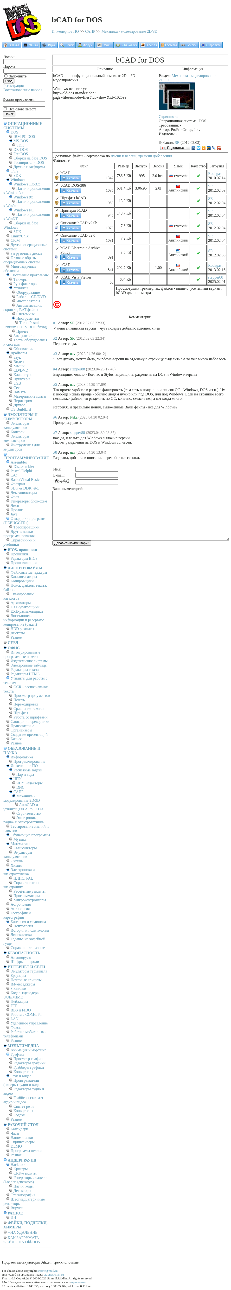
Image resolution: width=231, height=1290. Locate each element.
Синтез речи (23, 1106)
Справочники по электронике (21, 885)
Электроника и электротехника (19, 872)
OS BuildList (21, 409)
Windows (18, 180)
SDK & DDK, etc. (25, 488)
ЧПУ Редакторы (29, 783)
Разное (16, 637)
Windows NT (23, 210)
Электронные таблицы (29, 665)
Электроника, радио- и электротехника (23, 820)
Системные (25, 314)
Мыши (19, 366)
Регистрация (13, 85)
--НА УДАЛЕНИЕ (22, 1232)
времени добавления (155, 156)
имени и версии (123, 156)
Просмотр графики (29, 1059)
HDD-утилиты (22, 629)
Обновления (23, 349)
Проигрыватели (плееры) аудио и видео (22, 1082)
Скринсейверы (23, 1142)
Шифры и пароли (25, 962)
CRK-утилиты (25, 1173)
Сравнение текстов (28, 708)
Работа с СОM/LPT (26, 1014)
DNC (20, 787)
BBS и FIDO (21, 1010)
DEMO (16, 1146)
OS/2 (15, 171)
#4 (55, 369)
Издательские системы (29, 661)
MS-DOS (20, 141)
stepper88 (215, 277)
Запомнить (15, 76)
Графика (17, 1054)
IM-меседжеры (23, 984)
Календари (19, 1129)
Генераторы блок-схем (29, 501)
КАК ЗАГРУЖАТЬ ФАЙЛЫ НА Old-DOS (21, 1240)
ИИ (13, 1217)
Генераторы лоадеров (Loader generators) (25, 1180)
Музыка (19, 839)
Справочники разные (28, 948)
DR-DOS (20, 149)
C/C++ (16, 475)
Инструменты (27, 318)
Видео (18, 362)
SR (177, 142)
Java (14, 514)
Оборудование (28, 292)
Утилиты (20, 288)
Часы (15, 1133)
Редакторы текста (25, 669)
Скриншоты (168, 116)
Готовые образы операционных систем (21, 260)
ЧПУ (17, 779)
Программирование (29, 761)
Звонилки (18, 988)
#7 (55, 433)
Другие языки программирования (19, 533)
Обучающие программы (30, 835)
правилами (78, 1282)
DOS (14, 132)
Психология (23, 926)
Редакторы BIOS (24, 558)
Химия (16, 865)
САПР (90, 31)
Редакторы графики (29, 1063)
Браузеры (18, 975)
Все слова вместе (20, 109)
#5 (55, 384)
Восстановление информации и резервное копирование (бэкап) (24, 620)
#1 (55, 323)
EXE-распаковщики (27, 611)
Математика (20, 844)
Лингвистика (21, 935)
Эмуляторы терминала (29, 971)
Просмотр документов (31, 695)
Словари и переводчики (30, 721)
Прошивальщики (24, 563)
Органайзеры (21, 730)
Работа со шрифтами (30, 717)
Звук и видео (21, 1076)
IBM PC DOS (24, 136)
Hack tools (19, 1165)
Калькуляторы (25, 848)
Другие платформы (29, 167)
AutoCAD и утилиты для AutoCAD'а (23, 807)
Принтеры (21, 379)
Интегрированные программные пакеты (21, 654)
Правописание (22, 726)
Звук (17, 357)
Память (19, 392)
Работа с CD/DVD (31, 297)
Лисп (15, 505)
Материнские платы (29, 396)
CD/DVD (20, 370)
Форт (15, 497)
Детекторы (22, 1190)
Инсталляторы (28, 301)
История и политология (30, 930)
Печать (19, 700)
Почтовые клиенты (26, 980)
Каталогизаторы (24, 577)
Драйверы (19, 353)
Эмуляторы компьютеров (16, 438)
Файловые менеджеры (29, 572)
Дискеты (18, 633)
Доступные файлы (68, 156)
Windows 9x (23, 197)
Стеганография (23, 1195)
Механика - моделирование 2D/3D (130, 31)
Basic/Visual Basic (25, 479)
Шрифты (20, 713)
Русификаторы (25, 284)
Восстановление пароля (22, 90)
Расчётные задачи (27, 770)
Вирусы (17, 1208)
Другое (19, 405)
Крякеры (20, 1169)
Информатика (22, 757)
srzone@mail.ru (48, 1270)
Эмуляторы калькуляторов (16, 425)
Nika (73, 417)
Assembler (19, 462)
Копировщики (22, 581)
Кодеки (19, 1115)
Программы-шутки (26, 1151)
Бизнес (16, 739)
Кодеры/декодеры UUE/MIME (21, 995)
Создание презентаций (29, 734)
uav (73, 354)
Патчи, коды (23, 1186)
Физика (17, 861)
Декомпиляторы (24, 492)
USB (17, 383)
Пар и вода (25, 774)
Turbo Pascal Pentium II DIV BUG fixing (25, 325)
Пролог (17, 510)
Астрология (20, 909)
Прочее (22, 331)
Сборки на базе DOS (30, 158)
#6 (55, 417)
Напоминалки (22, 1138)
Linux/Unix (20, 236)
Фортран (18, 484)
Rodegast (215, 174)
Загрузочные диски (26, 253)
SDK (20, 145)
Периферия (22, 401)
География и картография (17, 915)
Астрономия (21, 904)
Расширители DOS (28, 162)
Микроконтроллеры (29, 900)
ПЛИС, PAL (23, 878)
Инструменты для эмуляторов (21, 447)
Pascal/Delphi (21, 471)
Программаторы (26, 896)
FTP (14, 1006)
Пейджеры (19, 1001)
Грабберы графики (28, 1067)
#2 (55, 338)
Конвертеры (23, 1072)
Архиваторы (21, 603)
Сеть (17, 388)
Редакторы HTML (25, 674)
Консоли (18, 432)
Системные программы (30, 275)
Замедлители (23, 336)
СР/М (15, 240)
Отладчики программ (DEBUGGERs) (24, 520)
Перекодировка (25, 704)
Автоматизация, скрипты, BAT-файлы (22, 307)
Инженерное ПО (65, 31)
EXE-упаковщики (25, 607)
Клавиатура (22, 375)
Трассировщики (26, 527)
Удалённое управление (29, 1023)
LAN (15, 1019)
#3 (55, 354)
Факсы (16, 1027)
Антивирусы (21, 957)
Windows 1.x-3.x (26, 184)
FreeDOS (20, 154)
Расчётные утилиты (29, 891)
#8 (55, 452)
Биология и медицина (28, 922)
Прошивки (19, 554)
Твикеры (20, 279)
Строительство (28, 813)
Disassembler (23, 466)
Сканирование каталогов (18, 596)
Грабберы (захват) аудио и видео (23, 1100)
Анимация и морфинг (28, 1050)
